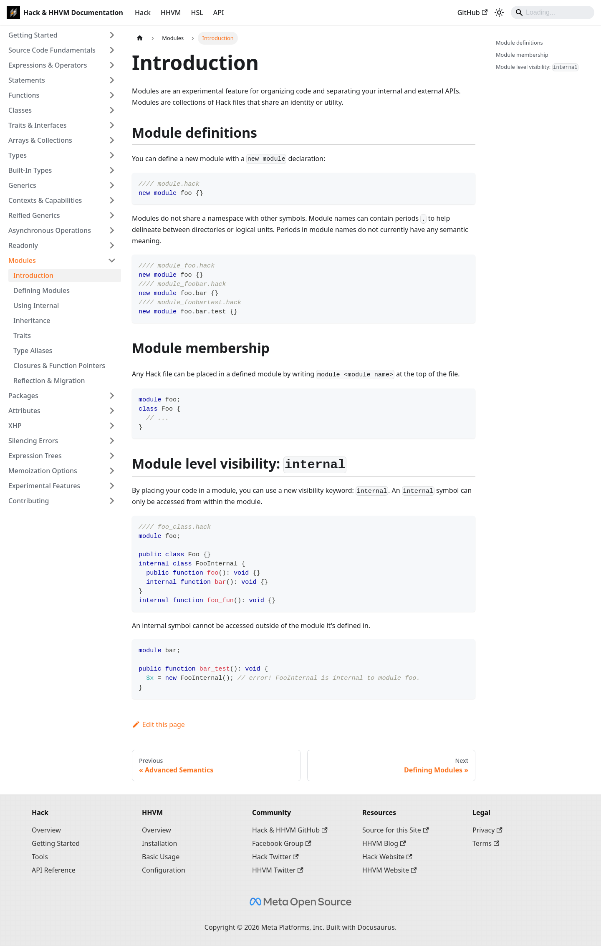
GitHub (472, 12)
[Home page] (140, 38)
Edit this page (158, 724)
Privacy (487, 830)
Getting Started (56, 843)
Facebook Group (281, 843)
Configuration (163, 870)
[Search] (552, 12)
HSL (197, 12)
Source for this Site (395, 830)
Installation (159, 843)
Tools (40, 856)
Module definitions (519, 42)
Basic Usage (160, 856)
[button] (62, 35)
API (218, 12)
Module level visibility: (537, 67)
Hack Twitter (275, 856)
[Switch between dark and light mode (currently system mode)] (499, 12)
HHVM (171, 12)
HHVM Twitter (277, 870)
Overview (46, 830)
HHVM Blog (384, 843)
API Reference (54, 870)
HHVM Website (389, 870)
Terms (485, 843)
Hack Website (387, 856)
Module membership (522, 54)
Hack (143, 12)
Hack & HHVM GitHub (290, 830)
